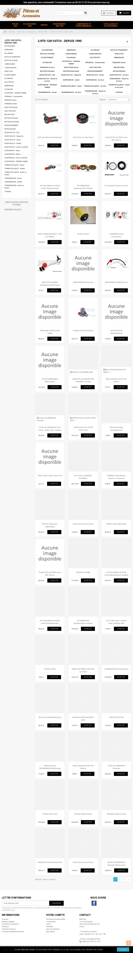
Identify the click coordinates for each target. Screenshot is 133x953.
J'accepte (123, 949)
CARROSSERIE (9, 64)
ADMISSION (8, 50)
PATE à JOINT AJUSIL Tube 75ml (50, 475)
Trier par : (102, 99)
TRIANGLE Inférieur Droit (116, 814)
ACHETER (54, 145)
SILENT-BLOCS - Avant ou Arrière (16, 147)
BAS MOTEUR (9, 114)
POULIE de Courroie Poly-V (83, 137)
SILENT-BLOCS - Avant (12, 140)
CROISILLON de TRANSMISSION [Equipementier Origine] (116, 333)
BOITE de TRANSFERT (12, 57)
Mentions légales (8, 922)
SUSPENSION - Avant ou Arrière (15, 158)
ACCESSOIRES (9, 46)
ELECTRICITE (9, 82)
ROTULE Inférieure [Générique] (50, 137)
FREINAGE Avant (10, 100)
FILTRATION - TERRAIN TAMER (15, 93)
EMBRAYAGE (9, 86)
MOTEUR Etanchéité (11, 122)
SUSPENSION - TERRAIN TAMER (16, 161)
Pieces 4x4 (15, 25)
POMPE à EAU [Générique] (83, 330)
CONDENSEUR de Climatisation (116, 669)
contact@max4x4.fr (93, 939)
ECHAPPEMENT (10, 75)
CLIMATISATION (10, 68)
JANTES (44, 25)
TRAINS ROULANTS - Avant (14, 165)
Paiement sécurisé (8, 929)
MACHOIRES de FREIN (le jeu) (116, 282)
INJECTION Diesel (10, 107)
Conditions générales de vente (13, 931)
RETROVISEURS (10, 129)
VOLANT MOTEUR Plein (83, 814)
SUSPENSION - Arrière (12, 154)
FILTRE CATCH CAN (50, 814)
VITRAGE (7, 191)
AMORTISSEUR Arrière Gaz (83, 282)
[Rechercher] (71, 13)
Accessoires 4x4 (29, 25)
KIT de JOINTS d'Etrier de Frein (116, 185)
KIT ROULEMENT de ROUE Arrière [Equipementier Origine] (50, 188)
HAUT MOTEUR (10, 111)
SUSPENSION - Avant (12, 150)
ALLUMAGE (8, 53)
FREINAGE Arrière (10, 104)
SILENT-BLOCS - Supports (13, 136)
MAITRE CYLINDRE (83, 572)
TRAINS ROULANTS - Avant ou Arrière (119, 86)
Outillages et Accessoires (110, 25)
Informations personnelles (55, 919)
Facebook (94, 903)
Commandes (51, 922)
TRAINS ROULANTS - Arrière (14, 168)
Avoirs (48, 924)
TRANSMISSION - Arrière (13, 182)
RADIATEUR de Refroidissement (50, 862)
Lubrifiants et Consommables (83, 25)
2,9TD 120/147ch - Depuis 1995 (13, 41)
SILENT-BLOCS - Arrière (12, 143)
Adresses (49, 926)
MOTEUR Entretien (11, 118)
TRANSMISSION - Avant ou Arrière (95, 92)
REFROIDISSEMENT (11, 125)
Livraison (5, 919)
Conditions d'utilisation (10, 924)
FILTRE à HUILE (83, 234)
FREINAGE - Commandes (13, 96)
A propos (5, 926)
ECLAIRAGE (8, 78)
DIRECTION (8, 71)
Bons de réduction (53, 929)
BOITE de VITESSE (11, 60)
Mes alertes (50, 931)
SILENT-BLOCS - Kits (11, 132)
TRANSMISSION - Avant (13, 178)
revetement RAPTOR (59, 25)
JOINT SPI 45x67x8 (116, 717)
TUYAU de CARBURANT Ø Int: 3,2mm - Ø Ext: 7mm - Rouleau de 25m (50, 430)
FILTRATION (8, 89)
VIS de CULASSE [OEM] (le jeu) (49, 717)
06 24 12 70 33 (95, 941)
